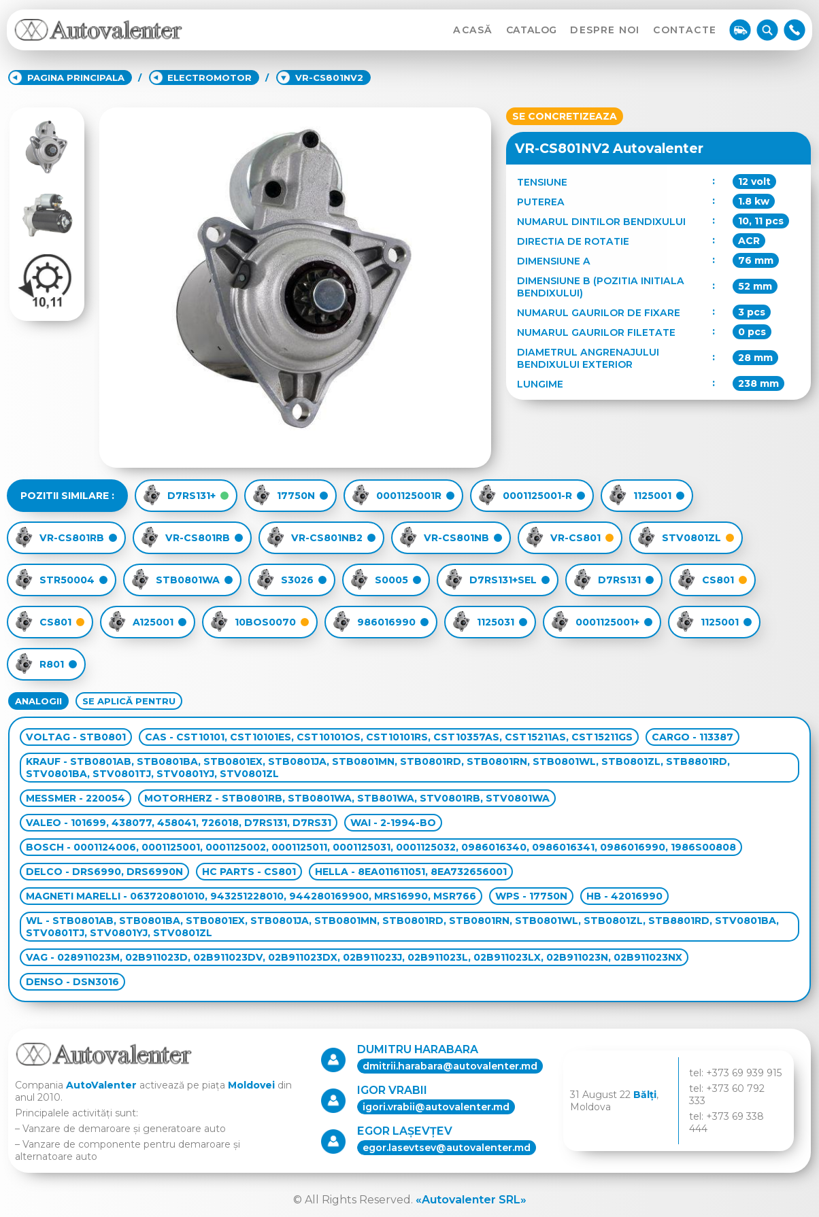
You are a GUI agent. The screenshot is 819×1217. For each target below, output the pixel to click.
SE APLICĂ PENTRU (129, 701)
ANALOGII (38, 701)
